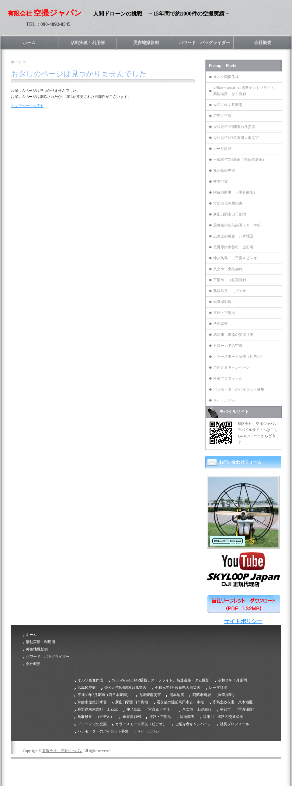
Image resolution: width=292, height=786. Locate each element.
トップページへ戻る (27, 106)
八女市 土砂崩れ (227, 269)
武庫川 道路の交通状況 (233, 335)
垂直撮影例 (222, 302)
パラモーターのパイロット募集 (238, 389)
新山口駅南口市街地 (229, 214)
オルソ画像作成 (226, 77)
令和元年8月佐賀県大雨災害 (236, 138)
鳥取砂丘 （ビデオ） (231, 291)
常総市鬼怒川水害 (227, 203)
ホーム (29, 42)
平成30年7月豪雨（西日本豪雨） (239, 159)
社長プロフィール (227, 378)
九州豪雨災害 (224, 170)
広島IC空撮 (222, 116)
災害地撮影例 (146, 42)
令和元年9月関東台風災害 (234, 127)
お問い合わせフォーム (240, 462)
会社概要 (262, 42)
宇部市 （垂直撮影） (231, 280)
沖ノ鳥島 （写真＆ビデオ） (237, 258)
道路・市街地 (224, 313)
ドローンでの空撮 (227, 345)
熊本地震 (220, 181)
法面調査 (220, 324)
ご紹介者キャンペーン (231, 367)
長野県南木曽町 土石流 (233, 247)
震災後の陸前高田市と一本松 (237, 225)
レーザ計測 (222, 149)
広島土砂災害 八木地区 (233, 236)
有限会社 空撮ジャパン (62, 751)
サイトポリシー (226, 400)
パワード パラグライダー (204, 42)
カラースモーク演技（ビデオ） (238, 356)
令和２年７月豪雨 (227, 105)
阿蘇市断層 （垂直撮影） (235, 192)
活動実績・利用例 (88, 42)
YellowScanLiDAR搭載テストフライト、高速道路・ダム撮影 (245, 91)
